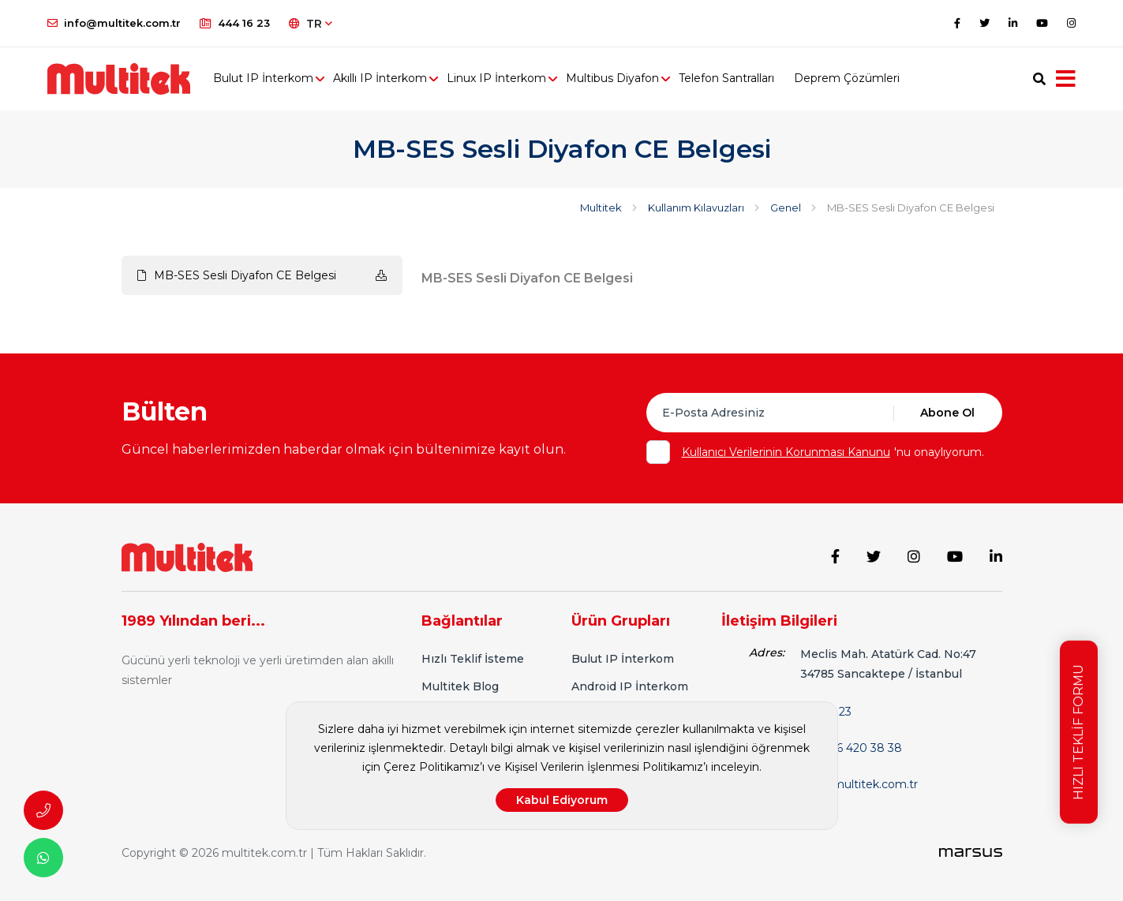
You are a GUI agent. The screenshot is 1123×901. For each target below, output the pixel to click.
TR (310, 23)
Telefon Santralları (726, 79)
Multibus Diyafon (612, 79)
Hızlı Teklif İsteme (472, 659)
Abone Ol (947, 413)
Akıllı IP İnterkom (380, 79)
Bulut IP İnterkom (263, 79)
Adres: (766, 652)
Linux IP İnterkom (496, 79)
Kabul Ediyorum (562, 800)
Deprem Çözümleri (847, 79)
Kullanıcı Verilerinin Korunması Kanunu (786, 452)
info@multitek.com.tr (114, 23)
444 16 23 (235, 23)
